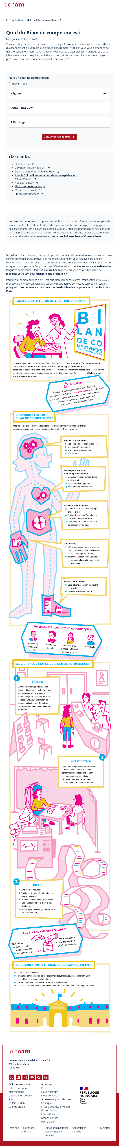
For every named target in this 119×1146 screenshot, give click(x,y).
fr (7, 20)
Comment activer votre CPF (30, 167)
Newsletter (104, 1127)
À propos (46, 1084)
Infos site (14, 1127)
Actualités (17, 20)
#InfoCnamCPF (23, 178)
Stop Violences (50, 1117)
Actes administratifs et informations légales (56, 1131)
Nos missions (16, 1091)
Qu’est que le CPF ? (26, 163)
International (48, 1114)
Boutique (46, 1102)
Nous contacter (50, 1095)
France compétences (27, 193)
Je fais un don (17, 1102)
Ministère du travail (25, 190)
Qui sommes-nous (19, 1084)
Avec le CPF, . (45, 175)
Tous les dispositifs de (35, 171)
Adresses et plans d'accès (56, 1099)
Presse (45, 1088)
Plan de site (48, 1121)
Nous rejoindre (49, 1091)
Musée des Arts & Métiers (56, 1106)
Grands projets (17, 1106)
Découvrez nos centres (57, 136)
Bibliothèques (49, 1110)
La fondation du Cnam (21, 1095)
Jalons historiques (19, 1088)
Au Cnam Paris (18, 83)
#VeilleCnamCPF (24, 182)
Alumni (13, 1099)
